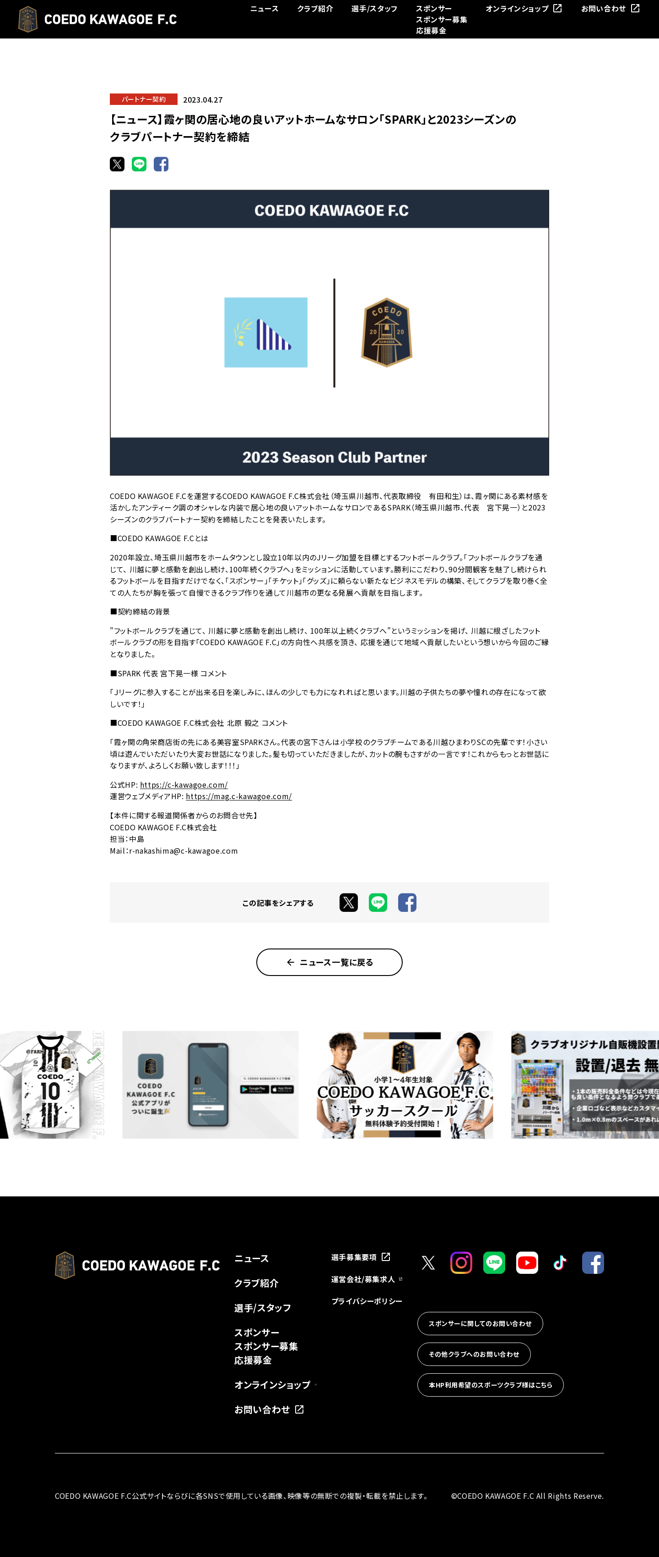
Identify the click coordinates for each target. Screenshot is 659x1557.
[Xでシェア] (117, 164)
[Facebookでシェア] (161, 164)
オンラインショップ (524, 8)
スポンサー (434, 8)
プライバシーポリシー (367, 1300)
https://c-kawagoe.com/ (184, 784)
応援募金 (431, 30)
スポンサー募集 (441, 19)
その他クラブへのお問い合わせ (474, 1354)
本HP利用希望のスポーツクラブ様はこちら (490, 1384)
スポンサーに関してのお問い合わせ (480, 1323)
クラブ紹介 (315, 8)
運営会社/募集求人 (367, 1278)
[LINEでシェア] (139, 164)
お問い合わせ (611, 8)
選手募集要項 (361, 1256)
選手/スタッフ (374, 8)
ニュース (264, 8)
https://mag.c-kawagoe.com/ (239, 795)
